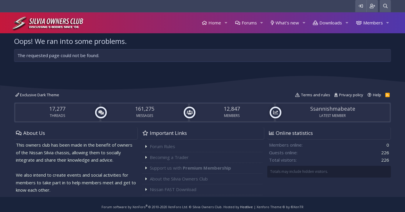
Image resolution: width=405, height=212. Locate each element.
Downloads (330, 23)
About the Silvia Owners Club (179, 179)
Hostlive (246, 207)
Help (377, 94)
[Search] (385, 6)
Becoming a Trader (169, 157)
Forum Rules (162, 146)
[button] (226, 22)
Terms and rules (315, 94)
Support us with (190, 168)
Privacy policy (351, 94)
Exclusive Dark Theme (37, 94)
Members (373, 23)
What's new (287, 23)
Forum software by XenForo (145, 207)
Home (214, 23)
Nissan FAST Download (173, 189)
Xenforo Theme (280, 207)
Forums (249, 23)
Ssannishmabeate (332, 108)
